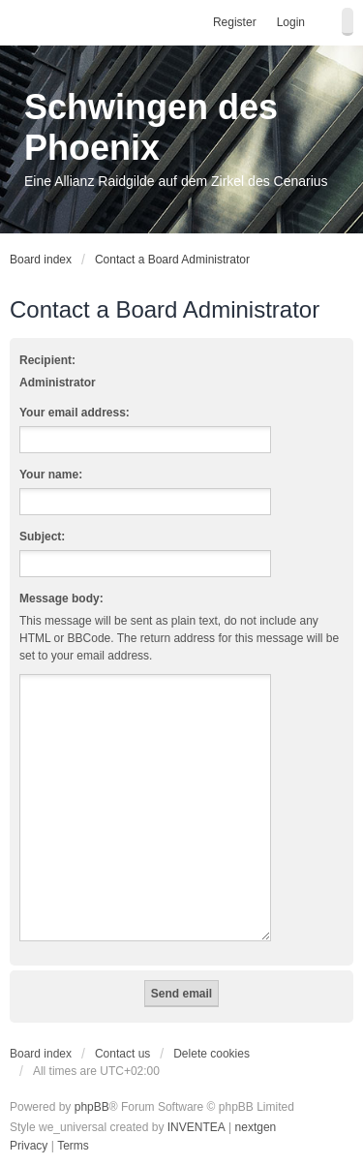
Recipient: (47, 360)
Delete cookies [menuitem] (211, 1053)
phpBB (92, 1107)
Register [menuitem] (235, 22)
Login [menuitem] (291, 22)
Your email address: (74, 412)
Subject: (42, 536)
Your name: (50, 474)
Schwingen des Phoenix (151, 127)
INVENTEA (196, 1127)
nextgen (256, 1127)
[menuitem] (28, 1146)
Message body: (61, 598)
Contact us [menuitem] (122, 1053)
